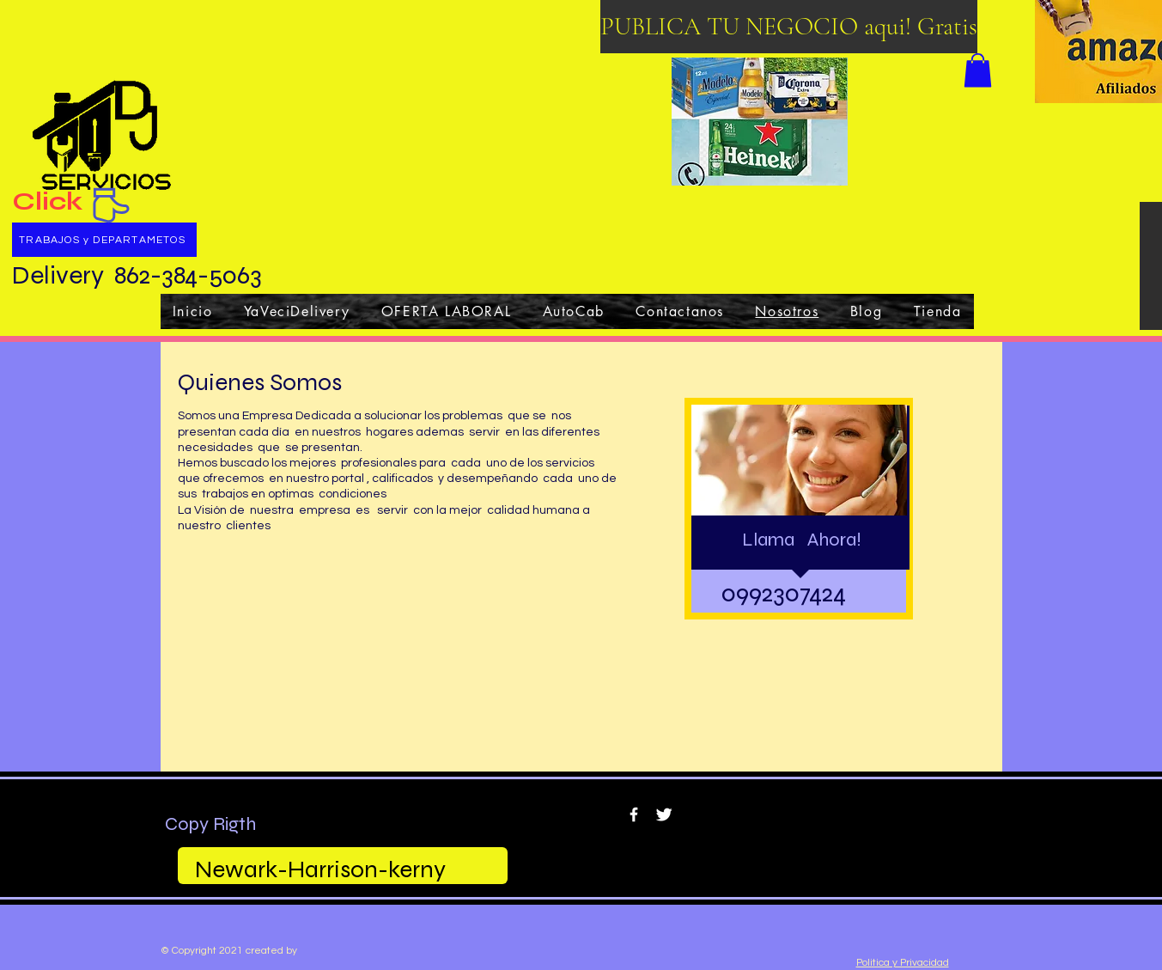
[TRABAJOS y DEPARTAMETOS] (104, 240)
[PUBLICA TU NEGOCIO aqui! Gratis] (788, 26)
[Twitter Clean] (663, 814)
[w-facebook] (633, 814)
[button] (978, 70)
